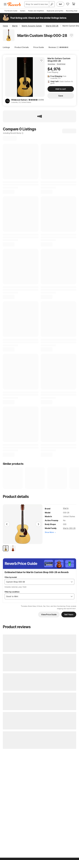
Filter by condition (12, 592)
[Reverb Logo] (14, 4)
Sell (60, 4)
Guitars (22, 11)
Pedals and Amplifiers (36, 11)
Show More (49, 532)
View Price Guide (48, 614)
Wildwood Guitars (19, 100)
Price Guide (38, 47)
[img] (33, 100)
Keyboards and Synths (55, 11)
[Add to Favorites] (71, 35)
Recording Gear (71, 11)
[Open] (71, 581)
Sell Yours (68, 614)
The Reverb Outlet (10, 11)
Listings (6, 47)
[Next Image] (38, 524)
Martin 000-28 (69, 528)
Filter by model (11, 577)
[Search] (52, 4)
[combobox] (37, 582)
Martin (66, 508)
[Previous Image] (7, 524)
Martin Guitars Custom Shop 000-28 (58, 59)
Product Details (22, 47)
